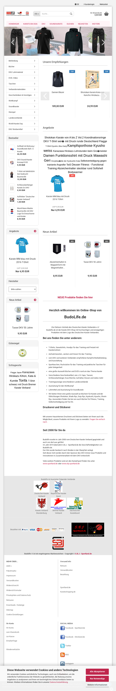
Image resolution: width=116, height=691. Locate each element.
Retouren (10, 600)
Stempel (12, 112)
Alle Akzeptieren (97, 671)
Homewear (14, 24)
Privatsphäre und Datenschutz (18, 595)
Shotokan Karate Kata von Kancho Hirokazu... (92, 94)
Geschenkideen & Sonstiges (20, 95)
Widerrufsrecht (12, 586)
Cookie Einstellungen (14, 615)
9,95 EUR (22, 333)
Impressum (11, 576)
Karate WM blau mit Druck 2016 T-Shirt (57, 198)
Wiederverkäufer (13, 650)
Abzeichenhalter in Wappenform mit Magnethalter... (58, 265)
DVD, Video (13, 78)
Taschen (12, 84)
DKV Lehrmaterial (16, 72)
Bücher (11, 67)
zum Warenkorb (12, 632)
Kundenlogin (88, 4)
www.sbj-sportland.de (71, 464)
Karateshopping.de (67, 592)
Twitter (68, 646)
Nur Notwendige (97, 678)
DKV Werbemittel (16, 129)
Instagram (69, 664)
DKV (43, 24)
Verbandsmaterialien (17, 90)
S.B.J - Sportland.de (83, 554)
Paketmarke (11, 571)
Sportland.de (65, 588)
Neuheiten (83, 24)
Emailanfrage (11, 641)
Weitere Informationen (97, 685)
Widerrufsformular (13, 591)
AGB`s (8, 566)
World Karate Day (16, 124)
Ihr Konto (10, 628)
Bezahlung (64, 575)
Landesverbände (15, 118)
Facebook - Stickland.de (75, 637)
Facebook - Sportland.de (75, 628)
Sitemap (9, 610)
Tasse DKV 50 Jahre (92, 262)
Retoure (63, 566)
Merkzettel (103, 4)
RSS (67, 655)
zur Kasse (10, 637)
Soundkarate (56, 24)
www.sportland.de (50, 464)
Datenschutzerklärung (59, 682)
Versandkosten (12, 581)
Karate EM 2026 (30, 24)
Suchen (70, 24)
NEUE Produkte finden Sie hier (75, 297)
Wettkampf (13, 101)
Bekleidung (13, 61)
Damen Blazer (58, 92)
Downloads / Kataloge (15, 605)
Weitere (96, 24)
